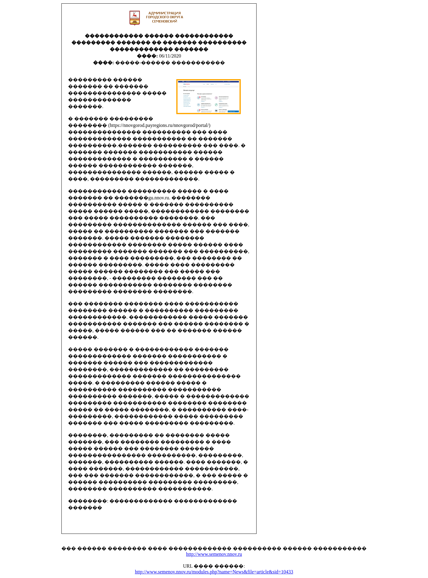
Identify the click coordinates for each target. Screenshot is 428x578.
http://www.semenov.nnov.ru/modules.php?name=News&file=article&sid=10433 (214, 571)
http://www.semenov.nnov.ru (214, 554)
